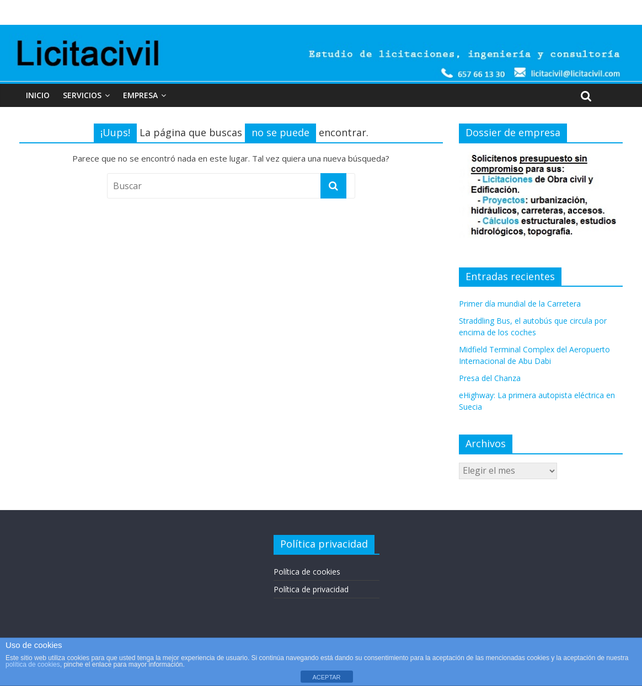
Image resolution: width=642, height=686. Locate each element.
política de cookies (33, 664)
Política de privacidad (311, 589)
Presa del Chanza (490, 378)
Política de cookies (307, 571)
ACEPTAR (326, 677)
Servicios (82, 95)
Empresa (140, 95)
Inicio (38, 95)
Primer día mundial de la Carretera (520, 303)
